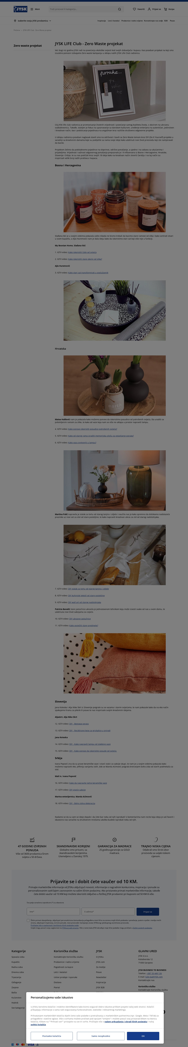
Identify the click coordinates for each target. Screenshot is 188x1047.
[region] (95, 1018)
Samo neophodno (101, 1036)
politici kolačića (38, 1024)
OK (143, 1036)
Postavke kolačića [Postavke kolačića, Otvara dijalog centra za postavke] (51, 1036)
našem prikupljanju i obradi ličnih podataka (126, 1021)
